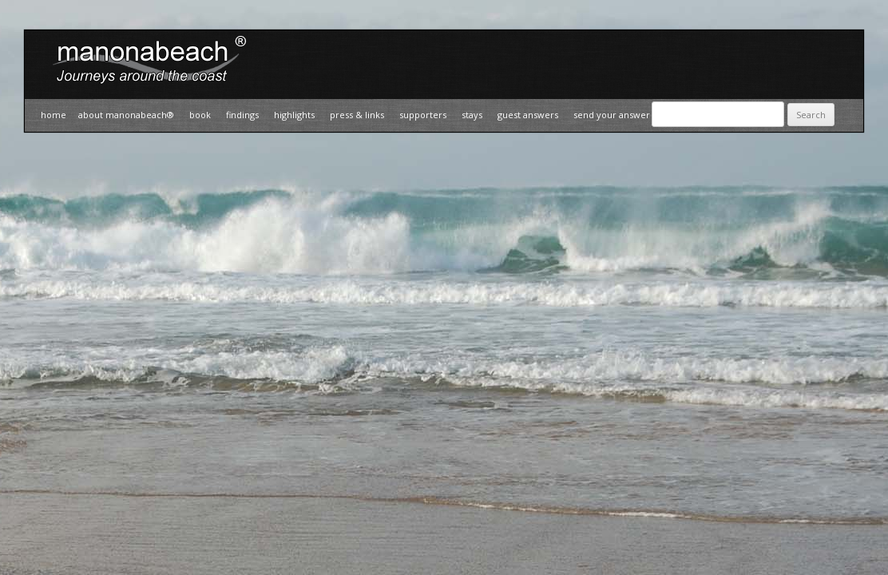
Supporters (422, 115)
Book (200, 115)
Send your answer (611, 115)
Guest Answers (528, 115)
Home (53, 115)
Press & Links (357, 115)
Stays (472, 115)
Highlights (294, 115)
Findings (242, 115)
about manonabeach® (126, 115)
